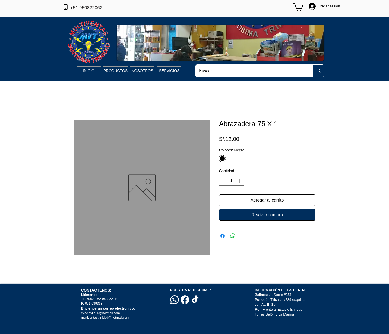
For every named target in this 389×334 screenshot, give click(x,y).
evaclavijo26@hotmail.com (100, 313)
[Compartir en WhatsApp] (233, 236)
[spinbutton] (231, 180)
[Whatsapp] (174, 299)
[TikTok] (195, 299)
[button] (298, 6)
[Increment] (239, 180)
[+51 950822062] (95, 8)
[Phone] (66, 7)
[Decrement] (223, 180)
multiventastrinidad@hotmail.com (105, 318)
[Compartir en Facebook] (222, 236)
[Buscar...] (250, 71)
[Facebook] (185, 299)
